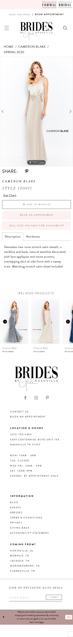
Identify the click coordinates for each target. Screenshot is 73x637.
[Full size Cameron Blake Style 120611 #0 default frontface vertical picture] (36, 111)
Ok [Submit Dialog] (69, 618)
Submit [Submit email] (56, 598)
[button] (7, 28)
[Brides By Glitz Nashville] (36, 31)
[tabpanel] (36, 111)
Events (15, 509)
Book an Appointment (37, 215)
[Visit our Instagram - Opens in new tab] (36, 399)
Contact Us (19, 413)
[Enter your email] (36, 599)
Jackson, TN (20, 562)
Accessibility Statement (29, 534)
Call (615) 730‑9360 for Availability (38, 226)
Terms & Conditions (26, 519)
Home (9, 46)
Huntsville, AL (22, 552)
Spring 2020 (14, 52)
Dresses (16, 514)
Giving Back (20, 529)
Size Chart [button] (10, 195)
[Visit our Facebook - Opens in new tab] (25, 399)
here (41, 623)
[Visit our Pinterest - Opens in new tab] (47, 399)
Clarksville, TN (22, 572)
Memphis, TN (19, 557)
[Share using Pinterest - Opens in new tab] (26, 171)
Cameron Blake (32, 46)
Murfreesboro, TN (25, 567)
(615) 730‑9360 (21, 435)
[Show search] (65, 28)
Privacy (16, 524)
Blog (14, 503)
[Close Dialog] (4, 619)
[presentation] (14, 323)
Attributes (33, 238)
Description (13, 238)
